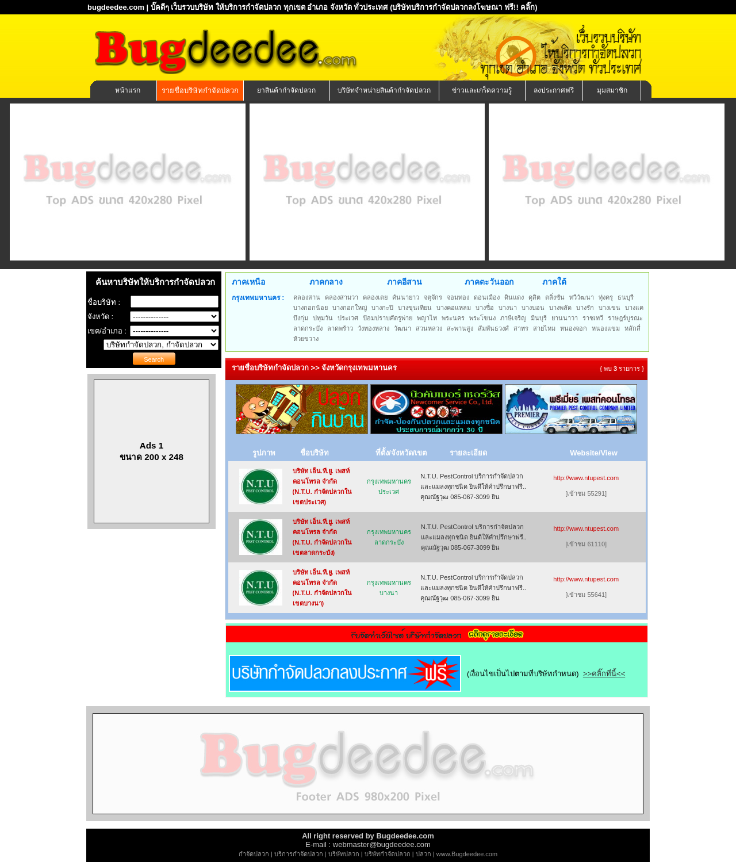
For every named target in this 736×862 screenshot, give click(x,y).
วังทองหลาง (373, 328)
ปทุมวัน (323, 318)
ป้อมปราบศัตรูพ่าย (387, 318)
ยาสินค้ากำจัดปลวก (286, 90)
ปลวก (423, 853)
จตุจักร (433, 297)
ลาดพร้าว (340, 328)
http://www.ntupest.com (586, 477)
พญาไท (427, 318)
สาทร (520, 328)
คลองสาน (306, 297)
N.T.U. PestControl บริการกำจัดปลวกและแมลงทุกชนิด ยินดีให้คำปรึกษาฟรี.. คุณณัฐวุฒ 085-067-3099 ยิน (473, 486)
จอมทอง (458, 297)
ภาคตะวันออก (489, 281)
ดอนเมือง (487, 297)
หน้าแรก (127, 90)
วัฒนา (402, 328)
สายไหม (544, 328)
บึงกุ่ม (300, 318)
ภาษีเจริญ (513, 318)
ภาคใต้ (554, 281)
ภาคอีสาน (404, 281)
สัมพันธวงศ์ (493, 328)
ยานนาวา (564, 318)
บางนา (508, 307)
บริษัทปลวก (343, 853)
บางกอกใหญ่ (349, 307)
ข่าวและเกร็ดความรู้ (482, 90)
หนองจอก (573, 328)
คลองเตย (375, 297)
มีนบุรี (539, 318)
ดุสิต (534, 297)
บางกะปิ (382, 307)
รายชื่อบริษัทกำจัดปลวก (200, 90)
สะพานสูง (460, 328)
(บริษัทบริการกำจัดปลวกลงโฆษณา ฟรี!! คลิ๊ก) (464, 7)
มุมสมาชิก (612, 90)
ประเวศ (348, 318)
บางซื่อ (485, 307)
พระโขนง (482, 318)
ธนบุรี (626, 297)
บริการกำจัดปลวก (298, 853)
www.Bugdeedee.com (466, 853)
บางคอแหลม (453, 307)
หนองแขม (606, 328)
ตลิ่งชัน (555, 297)
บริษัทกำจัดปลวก (388, 853)
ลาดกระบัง (308, 328)
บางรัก (585, 307)
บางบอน (533, 307)
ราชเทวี (592, 318)
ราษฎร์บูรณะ (625, 318)
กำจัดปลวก (254, 853)
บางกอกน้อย (310, 307)
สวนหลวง (429, 328)
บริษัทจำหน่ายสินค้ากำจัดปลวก (384, 90)
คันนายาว (405, 297)
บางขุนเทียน (415, 307)
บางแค (634, 307)
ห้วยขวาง (306, 338)
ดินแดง (514, 297)
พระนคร (453, 318)
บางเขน (609, 307)
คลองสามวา (341, 297)
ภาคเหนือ (248, 281)
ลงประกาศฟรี (554, 90)
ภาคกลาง (326, 281)
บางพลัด (560, 307)
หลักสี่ (632, 328)
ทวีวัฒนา (581, 297)
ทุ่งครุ (606, 297)
